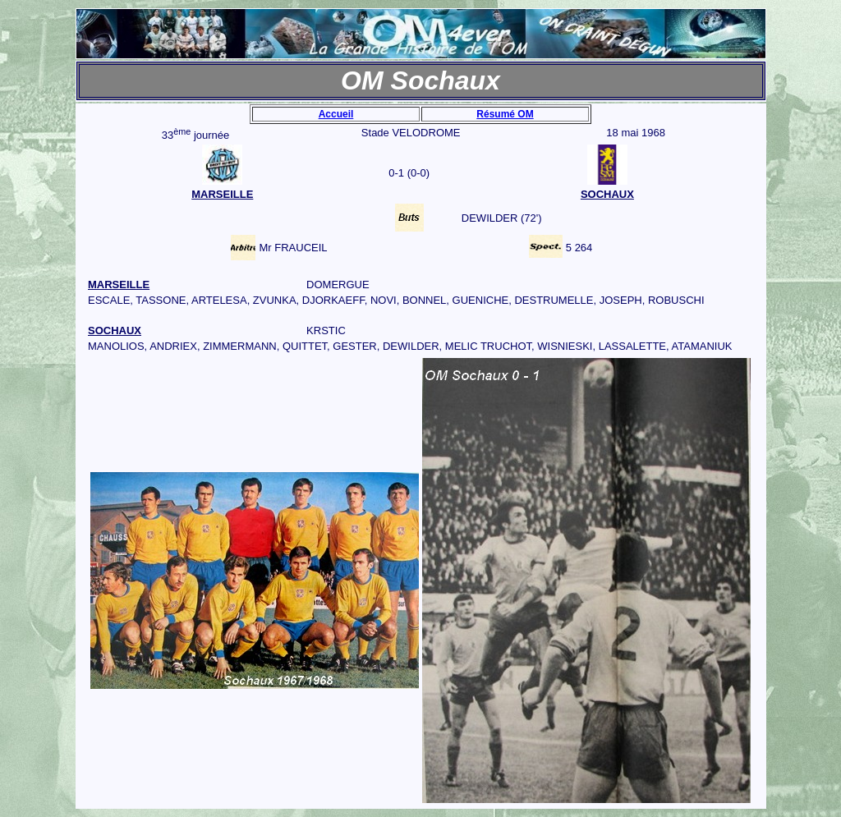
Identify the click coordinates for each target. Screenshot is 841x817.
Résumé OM (504, 114)
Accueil (336, 114)
